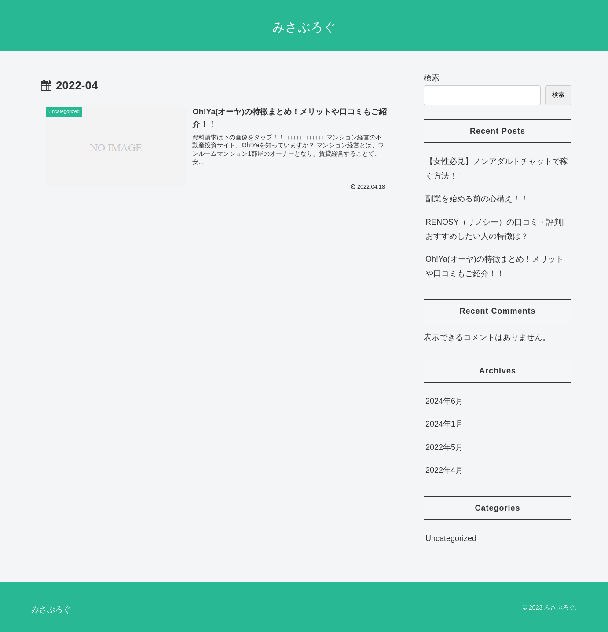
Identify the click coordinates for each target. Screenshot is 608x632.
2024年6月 (444, 401)
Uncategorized (450, 538)
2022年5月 (444, 447)
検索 (432, 77)
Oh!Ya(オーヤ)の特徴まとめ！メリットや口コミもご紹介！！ (494, 266)
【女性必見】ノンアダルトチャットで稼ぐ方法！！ (496, 168)
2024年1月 (444, 424)
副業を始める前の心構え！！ (476, 198)
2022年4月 (444, 470)
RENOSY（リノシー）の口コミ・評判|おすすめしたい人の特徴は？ (494, 229)
